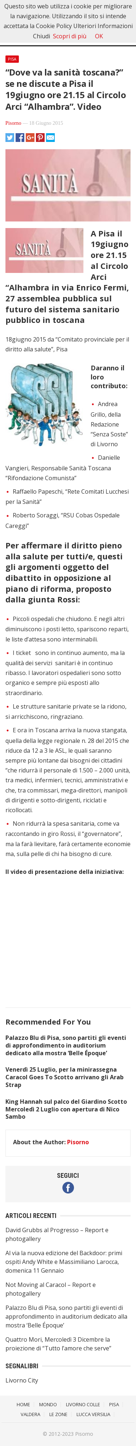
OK (99, 36)
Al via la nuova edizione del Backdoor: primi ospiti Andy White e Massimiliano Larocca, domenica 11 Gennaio (63, 1262)
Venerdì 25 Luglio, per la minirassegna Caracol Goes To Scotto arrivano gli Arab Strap (64, 1077)
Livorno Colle (83, 1404)
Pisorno (13, 123)
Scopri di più (69, 36)
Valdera (30, 1414)
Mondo (48, 1404)
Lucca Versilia (93, 1414)
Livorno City (21, 1380)
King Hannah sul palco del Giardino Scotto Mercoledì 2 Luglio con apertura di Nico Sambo (66, 1109)
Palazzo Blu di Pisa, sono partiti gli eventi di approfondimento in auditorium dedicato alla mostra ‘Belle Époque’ (65, 1045)
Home (23, 1404)
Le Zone (58, 1414)
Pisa (12, 59)
